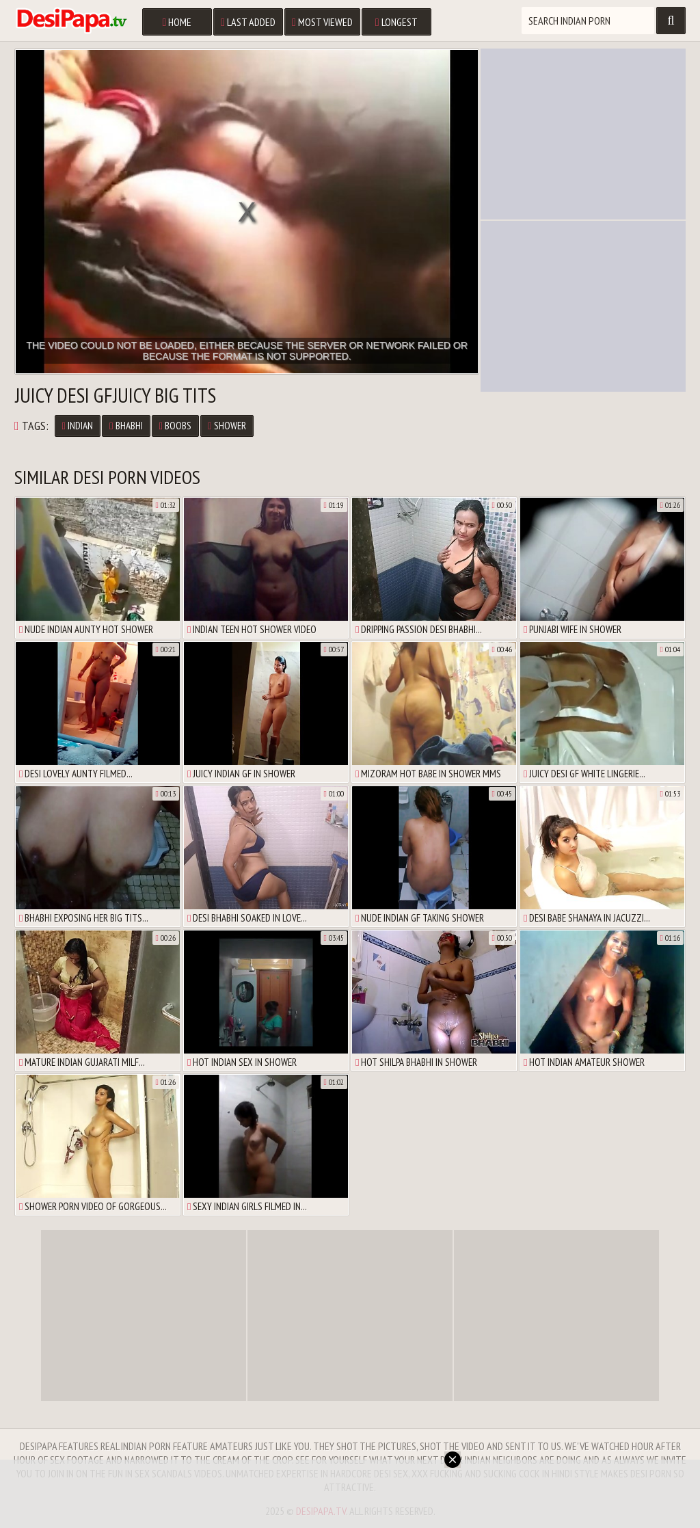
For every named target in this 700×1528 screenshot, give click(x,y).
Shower (226, 425)
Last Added (248, 22)
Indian (77, 425)
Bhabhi (125, 425)
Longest (396, 22)
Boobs (175, 425)
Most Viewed (322, 22)
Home (176, 22)
